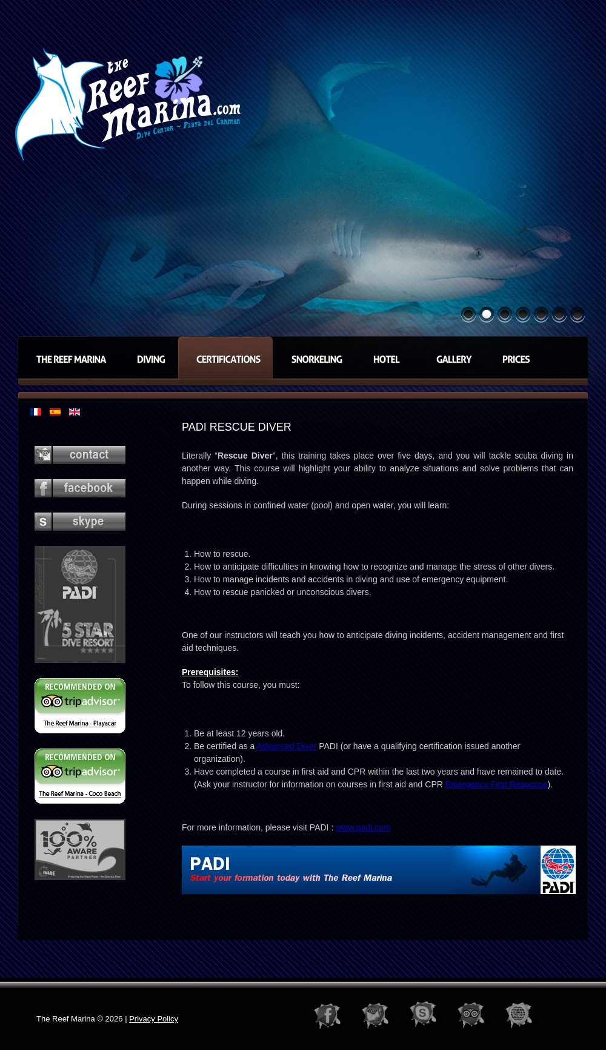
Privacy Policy (153, 1018)
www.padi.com (363, 827)
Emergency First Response (496, 784)
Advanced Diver (287, 746)
